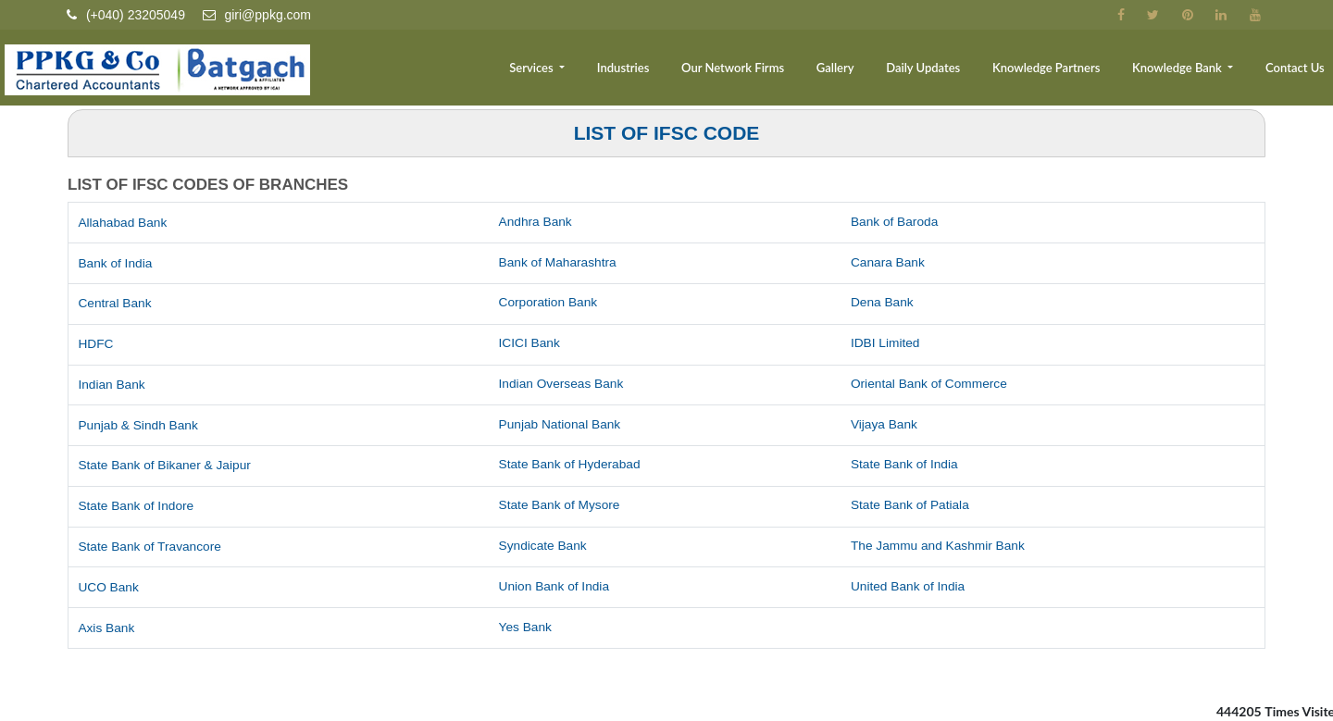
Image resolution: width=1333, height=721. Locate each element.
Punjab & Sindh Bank (139, 425)
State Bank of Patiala (911, 505)
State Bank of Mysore (561, 505)
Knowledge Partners (1056, 70)
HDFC (96, 344)
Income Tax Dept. (135, 710)
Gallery (854, 70)
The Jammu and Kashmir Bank (939, 546)
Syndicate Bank (544, 546)
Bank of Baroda (896, 222)
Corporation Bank (549, 302)
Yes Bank (526, 627)
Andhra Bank (536, 222)
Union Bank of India (555, 586)
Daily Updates (938, 70)
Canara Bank (889, 262)
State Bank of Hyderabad (571, 464)
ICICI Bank (530, 343)
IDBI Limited (886, 343)
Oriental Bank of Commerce (931, 384)
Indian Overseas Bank (563, 384)
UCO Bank (109, 587)
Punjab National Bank (561, 424)
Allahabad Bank (123, 223)
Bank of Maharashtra (559, 262)
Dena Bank (883, 302)
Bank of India (116, 263)
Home (428, 70)
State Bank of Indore (137, 506)
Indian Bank (112, 385)
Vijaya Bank (885, 424)
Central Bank (115, 303)
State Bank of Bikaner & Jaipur (166, 465)
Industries (650, 70)
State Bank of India (905, 464)
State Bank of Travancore (151, 547)
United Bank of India (909, 586)
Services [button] (563, 70)
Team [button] (488, 70)
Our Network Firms (755, 70)
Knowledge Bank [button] (1185, 70)
